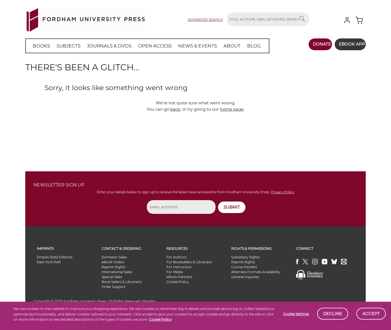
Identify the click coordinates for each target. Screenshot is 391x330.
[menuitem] (40, 46)
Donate (315, 44)
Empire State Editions (54, 257)
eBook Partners (179, 277)
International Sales (117, 272)
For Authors (176, 257)
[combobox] (268, 19)
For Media (174, 272)
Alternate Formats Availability (255, 272)
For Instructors (178, 267)
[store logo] (86, 19)
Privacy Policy (282, 192)
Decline (332, 313)
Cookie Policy (160, 319)
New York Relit (49, 262)
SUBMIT (232, 207)
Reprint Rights (113, 267)
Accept (371, 313)
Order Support (113, 287)
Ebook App (349, 44)
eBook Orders (113, 262)
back (175, 109)
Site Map (149, 301)
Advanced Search (205, 20)
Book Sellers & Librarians (122, 282)
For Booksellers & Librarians (189, 262)
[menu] (140, 45)
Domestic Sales (114, 257)
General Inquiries (245, 277)
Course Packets (244, 267)
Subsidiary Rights (245, 257)
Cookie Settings (296, 314)
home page (232, 109)
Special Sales (112, 277)
